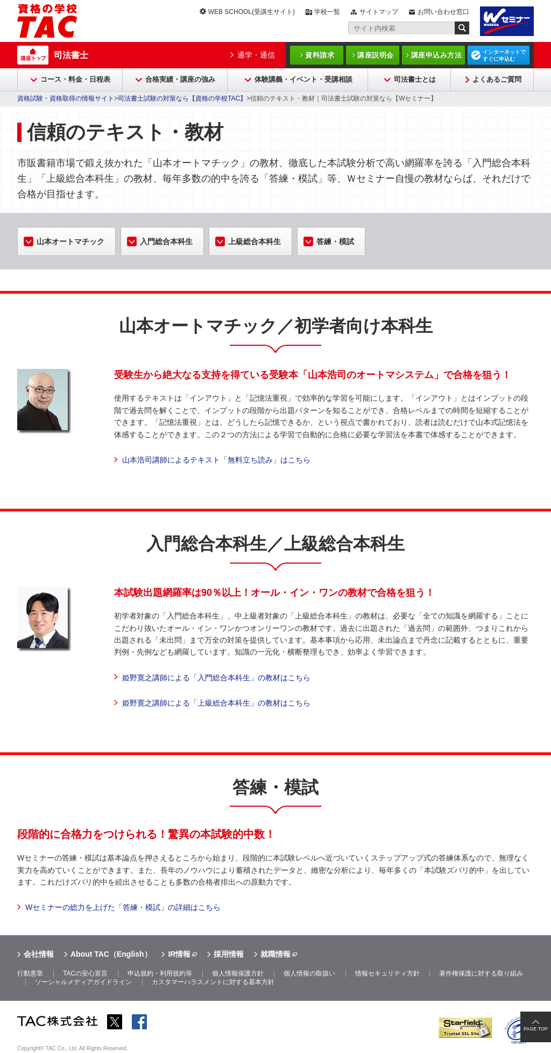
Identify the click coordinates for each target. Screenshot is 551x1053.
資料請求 (319, 55)
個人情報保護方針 (238, 973)
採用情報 (229, 954)
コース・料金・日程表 (75, 79)
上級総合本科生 (254, 241)
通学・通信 (256, 55)
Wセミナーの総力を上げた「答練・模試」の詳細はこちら (123, 907)
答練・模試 (335, 241)
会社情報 (39, 954)
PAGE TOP (536, 1028)
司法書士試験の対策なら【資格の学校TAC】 (182, 98)
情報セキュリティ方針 (387, 973)
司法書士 (71, 55)
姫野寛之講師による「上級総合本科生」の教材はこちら (216, 703)
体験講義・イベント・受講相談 (303, 79)
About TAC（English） (111, 954)
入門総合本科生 (166, 241)
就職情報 (275, 954)
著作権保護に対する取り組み (481, 973)
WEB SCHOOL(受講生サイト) (251, 12)
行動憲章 (30, 973)
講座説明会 (375, 55)
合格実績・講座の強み (180, 79)
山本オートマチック (70, 241)
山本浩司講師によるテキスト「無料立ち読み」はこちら (216, 460)
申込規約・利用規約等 (160, 973)
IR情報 (179, 954)
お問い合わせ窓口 (443, 12)
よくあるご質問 (496, 79)
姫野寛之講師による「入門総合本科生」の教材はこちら (216, 677)
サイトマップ (378, 12)
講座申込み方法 (436, 55)
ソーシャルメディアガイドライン (83, 982)
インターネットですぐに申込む (504, 55)
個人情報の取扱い (309, 973)
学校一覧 (327, 12)
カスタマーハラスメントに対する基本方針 (213, 982)
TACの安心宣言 (85, 973)
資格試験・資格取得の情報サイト (65, 98)
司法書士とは (415, 79)
